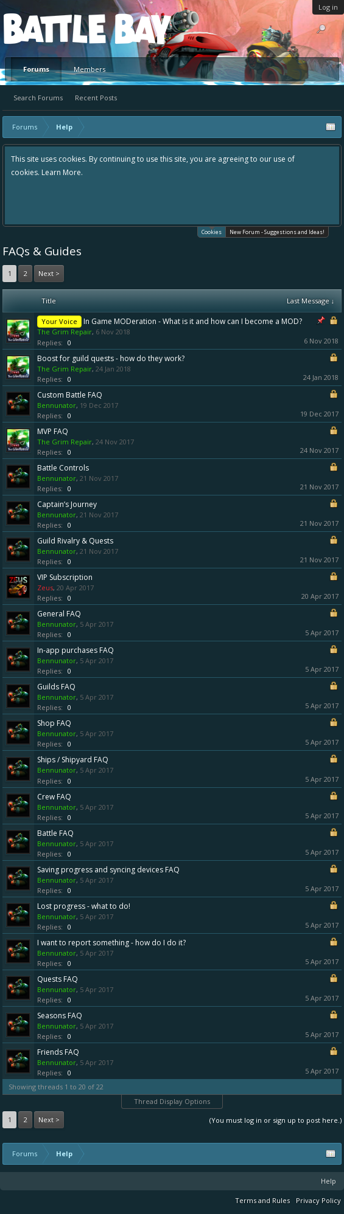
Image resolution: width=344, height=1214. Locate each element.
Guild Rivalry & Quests (75, 541)
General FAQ (59, 614)
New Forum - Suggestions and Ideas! (277, 232)
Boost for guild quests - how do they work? (110, 358)
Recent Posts (96, 97)
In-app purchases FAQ (75, 650)
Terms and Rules (262, 1200)
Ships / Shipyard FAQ (72, 759)
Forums (36, 69)
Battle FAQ (55, 833)
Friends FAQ (58, 1052)
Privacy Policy (318, 1200)
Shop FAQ (54, 723)
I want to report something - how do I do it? (111, 942)
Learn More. (62, 172)
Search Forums (38, 97)
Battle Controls (63, 468)
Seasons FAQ (59, 1015)
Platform (48, 28)
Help (328, 1180)
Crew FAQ (54, 797)
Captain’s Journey (67, 504)
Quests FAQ (57, 979)
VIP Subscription (65, 577)
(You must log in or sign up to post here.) (275, 1120)
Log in (328, 7)
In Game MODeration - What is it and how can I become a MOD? (192, 321)
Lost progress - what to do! (83, 906)
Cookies (212, 231)
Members (89, 69)
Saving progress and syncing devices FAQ (108, 869)
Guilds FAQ (56, 686)
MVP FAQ (52, 431)
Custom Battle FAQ (69, 395)
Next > (49, 273)
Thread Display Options (172, 1101)
